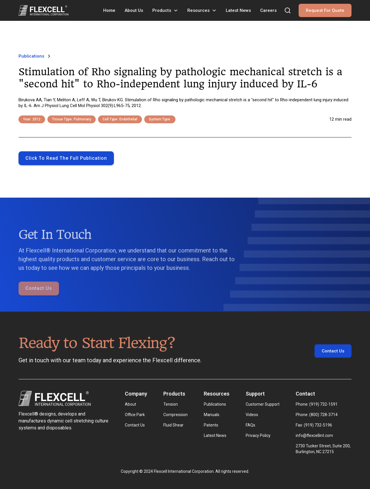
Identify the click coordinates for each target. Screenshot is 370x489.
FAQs (250, 425)
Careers (268, 10)
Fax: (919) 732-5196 (314, 425)
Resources (198, 10)
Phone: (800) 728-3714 (317, 414)
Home (109, 10)
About (130, 404)
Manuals (211, 414)
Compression (175, 414)
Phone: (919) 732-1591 (317, 404)
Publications (215, 404)
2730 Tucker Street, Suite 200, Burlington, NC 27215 (324, 449)
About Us (134, 10)
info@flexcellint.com (314, 435)
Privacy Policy (258, 435)
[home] (43, 10)
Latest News (238, 10)
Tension (170, 404)
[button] (165, 10)
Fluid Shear (173, 425)
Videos (252, 414)
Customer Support (263, 404)
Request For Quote (325, 10)
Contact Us (38, 297)
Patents (211, 425)
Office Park (135, 414)
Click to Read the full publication (66, 158)
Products (161, 10)
